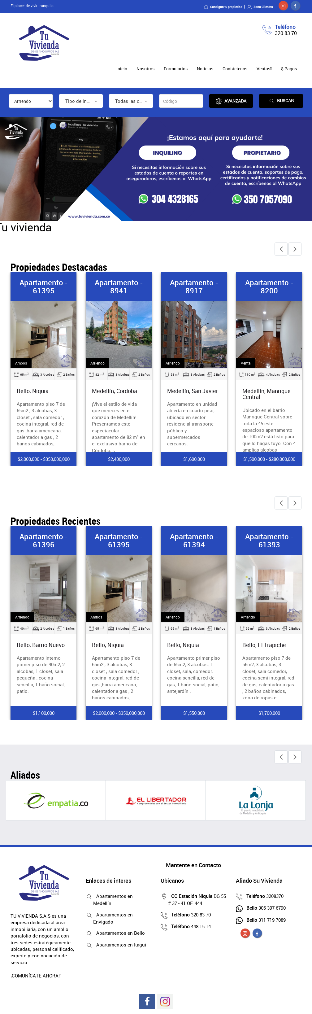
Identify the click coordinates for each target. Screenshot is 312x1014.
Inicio (121, 69)
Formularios (176, 69)
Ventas (263, 69)
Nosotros (145, 69)
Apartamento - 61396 (43, 540)
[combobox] (81, 101)
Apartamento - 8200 (269, 286)
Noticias (205, 69)
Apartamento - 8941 (119, 286)
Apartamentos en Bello (119, 933)
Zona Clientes (260, 7)
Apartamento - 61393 (269, 540)
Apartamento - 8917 (194, 286)
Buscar (281, 101)
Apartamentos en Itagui (119, 945)
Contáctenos (235, 69)
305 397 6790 (264, 908)
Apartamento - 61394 (194, 540)
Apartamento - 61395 (43, 286)
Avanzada (231, 101)
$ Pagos (289, 69)
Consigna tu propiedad (222, 7)
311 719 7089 (264, 920)
